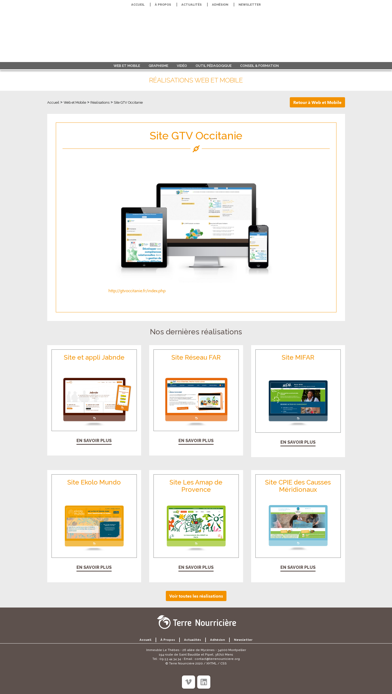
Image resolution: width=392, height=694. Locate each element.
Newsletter (250, 4)
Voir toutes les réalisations (196, 596)
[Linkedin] (203, 682)
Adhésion (220, 4)
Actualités (191, 4)
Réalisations (99, 102)
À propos (163, 4)
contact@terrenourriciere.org (217, 659)
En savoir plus (94, 440)
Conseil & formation (259, 66)
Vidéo (182, 66)
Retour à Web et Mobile (317, 102)
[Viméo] (188, 682)
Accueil (138, 4)
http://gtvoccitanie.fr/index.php (137, 290)
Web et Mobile (126, 66)
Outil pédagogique (214, 66)
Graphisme (158, 66)
